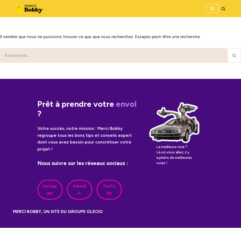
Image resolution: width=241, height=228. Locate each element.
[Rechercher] (223, 9)
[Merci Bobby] (30, 8)
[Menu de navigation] (212, 8)
